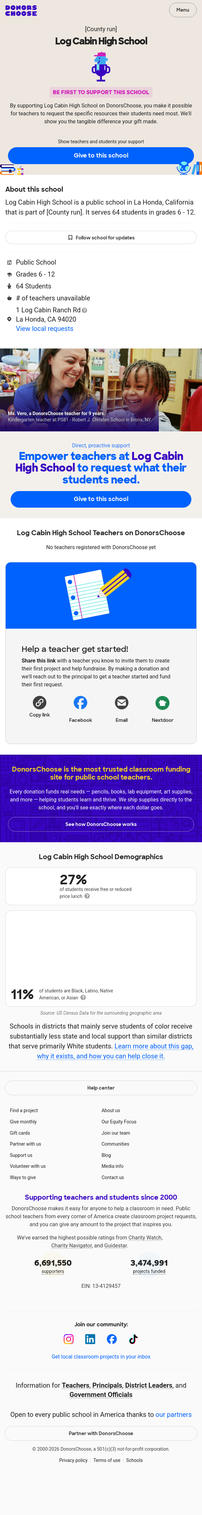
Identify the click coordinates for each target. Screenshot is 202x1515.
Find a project (24, 1143)
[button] (39, 705)
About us (111, 1143)
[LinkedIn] (90, 1371)
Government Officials (101, 1427)
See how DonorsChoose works (101, 824)
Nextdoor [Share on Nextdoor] (162, 708)
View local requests (44, 329)
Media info (113, 1199)
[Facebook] (111, 1371)
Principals (107, 1418)
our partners (173, 1447)
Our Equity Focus (119, 1154)
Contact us (113, 1210)
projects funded (149, 1298)
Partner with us (25, 1176)
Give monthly (23, 1154)
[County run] (101, 29)
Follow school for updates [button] (101, 238)
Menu (182, 10)
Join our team (116, 1165)
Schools (134, 1492)
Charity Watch (145, 1270)
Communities (115, 1176)
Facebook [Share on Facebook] (80, 709)
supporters (53, 1298)
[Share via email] (122, 708)
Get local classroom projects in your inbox (100, 1389)
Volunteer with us (28, 1199)
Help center (101, 1121)
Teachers (75, 1418)
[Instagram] (68, 1371)
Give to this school (101, 155)
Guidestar (115, 1278)
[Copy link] (39, 705)
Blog (106, 1188)
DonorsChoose (21, 10)
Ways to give (23, 1210)
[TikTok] (133, 1371)
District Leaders (148, 1418)
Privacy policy (73, 1492)
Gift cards (20, 1165)
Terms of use (107, 1492)
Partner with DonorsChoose (101, 1466)
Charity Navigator (71, 1278)
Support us (21, 1188)
